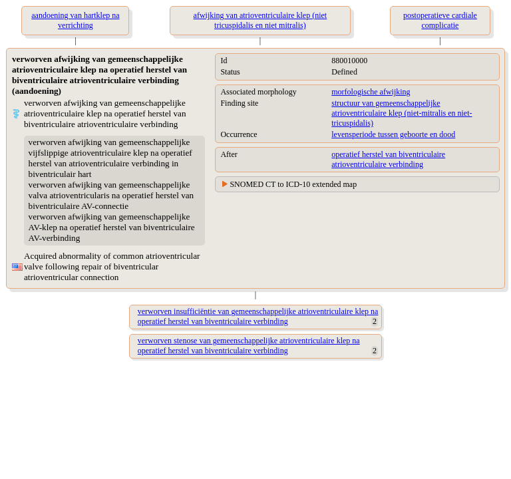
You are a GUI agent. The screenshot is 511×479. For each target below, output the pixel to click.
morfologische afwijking (370, 91)
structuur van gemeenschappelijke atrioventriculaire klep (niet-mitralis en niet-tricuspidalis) (401, 113)
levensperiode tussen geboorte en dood (393, 134)
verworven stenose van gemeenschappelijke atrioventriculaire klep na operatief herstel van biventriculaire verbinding (249, 345)
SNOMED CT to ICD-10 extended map (293, 184)
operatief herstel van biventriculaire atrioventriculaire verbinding (388, 159)
